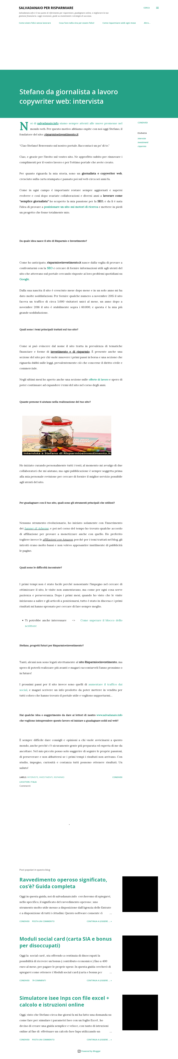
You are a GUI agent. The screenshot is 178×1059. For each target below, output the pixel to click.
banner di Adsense (36, 528)
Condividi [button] (143, 122)
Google (24, 279)
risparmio (142, 146)
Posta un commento (43, 921)
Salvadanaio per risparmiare (46, 7)
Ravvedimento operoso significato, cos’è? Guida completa (63, 883)
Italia (34, 782)
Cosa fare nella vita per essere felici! (76, 23)
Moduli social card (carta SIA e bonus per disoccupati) (65, 942)
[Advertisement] (89, 45)
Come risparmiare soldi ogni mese (119, 23)
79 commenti (39, 980)
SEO (50, 268)
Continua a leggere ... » (99, 921)
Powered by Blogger (89, 1051)
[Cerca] (147, 7)
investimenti (143, 142)
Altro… (147, 23)
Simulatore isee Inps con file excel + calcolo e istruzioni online (64, 1001)
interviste (142, 138)
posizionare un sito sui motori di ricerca (71, 207)
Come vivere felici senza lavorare (35, 23)
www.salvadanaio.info (109, 715)
